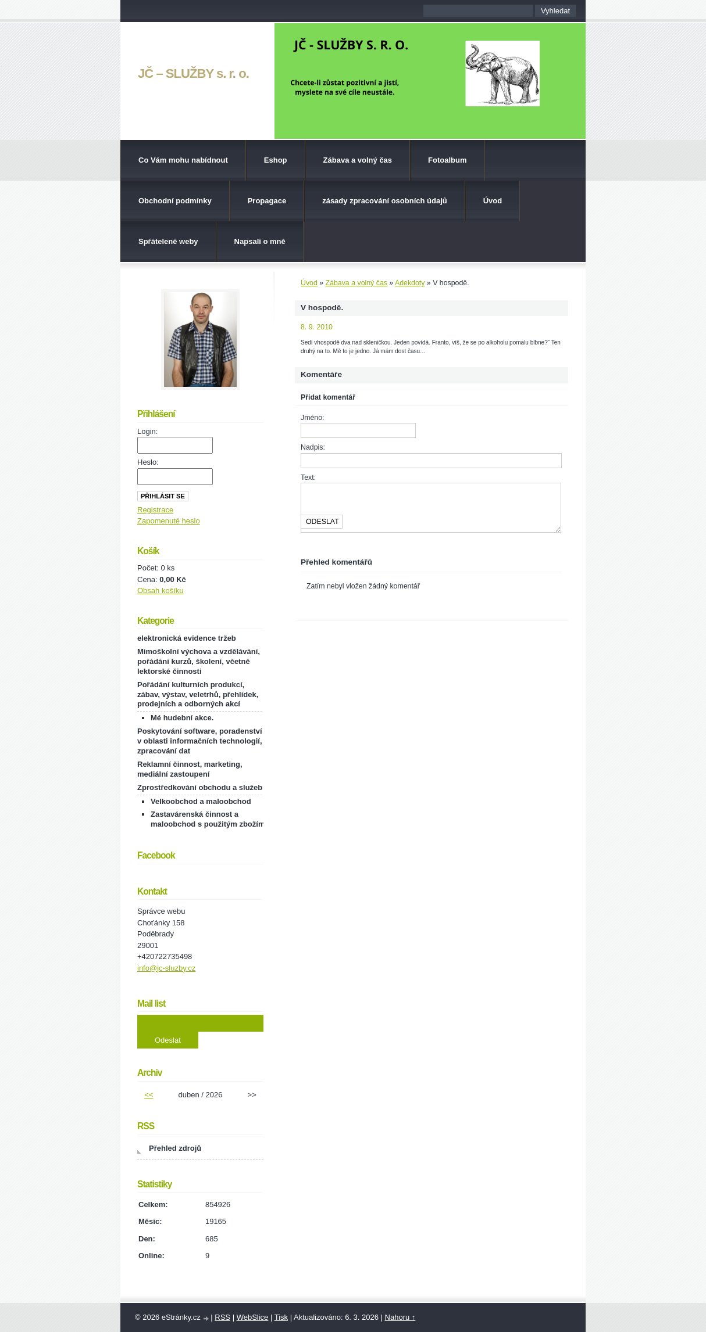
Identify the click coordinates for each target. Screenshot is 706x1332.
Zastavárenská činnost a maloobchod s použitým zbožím (208, 819)
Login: (147, 431)
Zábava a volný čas (358, 160)
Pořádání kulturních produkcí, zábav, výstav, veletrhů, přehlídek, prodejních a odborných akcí (197, 694)
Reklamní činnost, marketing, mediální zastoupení (190, 769)
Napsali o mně (260, 241)
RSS (222, 1317)
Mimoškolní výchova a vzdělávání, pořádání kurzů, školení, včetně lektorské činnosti (198, 661)
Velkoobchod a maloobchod (201, 801)
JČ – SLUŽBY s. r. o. (193, 73)
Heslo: (148, 462)
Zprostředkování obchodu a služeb (199, 787)
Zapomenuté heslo (168, 520)
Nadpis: (313, 447)
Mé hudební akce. (182, 717)
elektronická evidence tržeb (186, 638)
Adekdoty (410, 283)
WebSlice (253, 1317)
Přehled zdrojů (175, 1148)
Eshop (275, 160)
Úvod (492, 200)
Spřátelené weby (168, 241)
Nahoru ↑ (400, 1317)
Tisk (281, 1317)
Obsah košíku (160, 590)
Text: (308, 477)
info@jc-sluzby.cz (166, 968)
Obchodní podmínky (175, 200)
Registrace (155, 509)
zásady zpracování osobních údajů (384, 200)
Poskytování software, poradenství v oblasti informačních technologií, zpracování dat (199, 741)
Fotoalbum (447, 160)
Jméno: (312, 418)
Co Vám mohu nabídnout (183, 160)
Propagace (267, 200)
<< (148, 1094)
